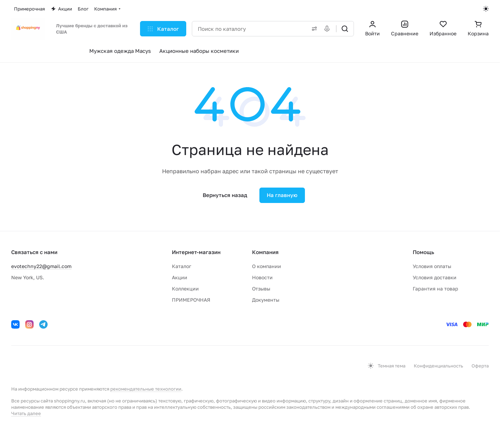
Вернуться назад (225, 195)
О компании (266, 266)
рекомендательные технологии (145, 389)
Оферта (480, 366)
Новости (262, 277)
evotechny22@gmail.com (41, 266)
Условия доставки (434, 277)
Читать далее (26, 413)
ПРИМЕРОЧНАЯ (191, 300)
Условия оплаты (432, 266)
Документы (265, 300)
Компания (265, 252)
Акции (179, 277)
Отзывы (261, 289)
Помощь (423, 252)
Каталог (181, 266)
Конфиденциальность (438, 366)
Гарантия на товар (435, 289)
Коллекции (185, 289)
